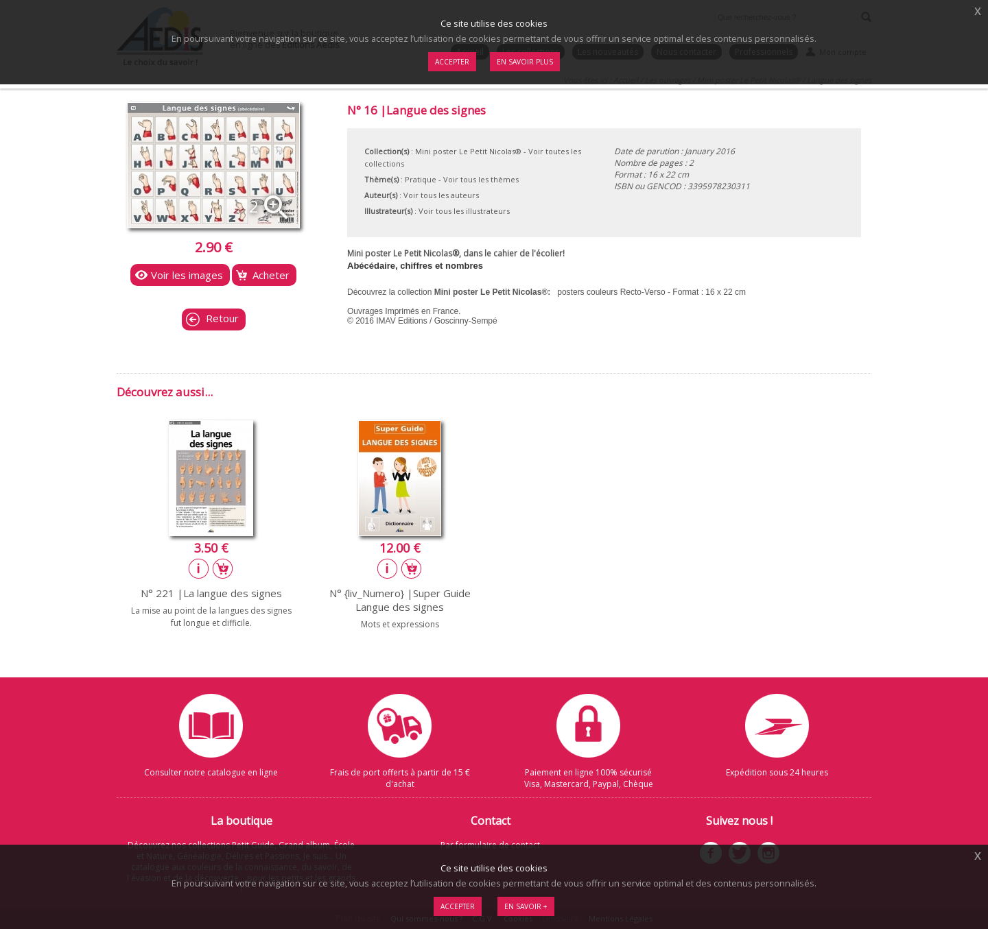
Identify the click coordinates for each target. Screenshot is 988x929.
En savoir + (526, 906)
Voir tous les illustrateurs (464, 211)
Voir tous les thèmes (481, 179)
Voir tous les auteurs (441, 195)
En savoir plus (525, 62)
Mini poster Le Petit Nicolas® (468, 151)
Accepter (457, 906)
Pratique (420, 179)
